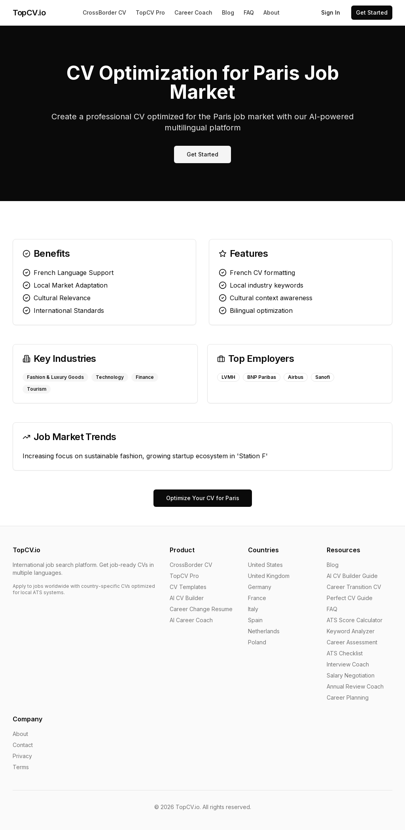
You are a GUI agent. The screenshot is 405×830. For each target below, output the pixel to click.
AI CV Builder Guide (352, 575)
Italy (253, 609)
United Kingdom (269, 575)
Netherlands (264, 631)
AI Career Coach (191, 620)
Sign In (330, 12)
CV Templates (188, 586)
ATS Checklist (345, 653)
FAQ (249, 12)
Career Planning (348, 697)
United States (265, 564)
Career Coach (193, 12)
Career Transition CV (354, 586)
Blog (228, 12)
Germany (259, 586)
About (271, 12)
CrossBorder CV (104, 12)
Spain (255, 620)
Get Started (372, 12)
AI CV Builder (187, 598)
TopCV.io (29, 12)
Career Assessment (352, 642)
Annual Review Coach (355, 686)
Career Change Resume (201, 609)
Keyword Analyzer (351, 631)
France (257, 598)
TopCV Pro (150, 12)
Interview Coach (348, 664)
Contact (23, 745)
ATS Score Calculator (354, 620)
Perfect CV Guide (350, 598)
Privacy (22, 756)
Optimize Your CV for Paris (202, 498)
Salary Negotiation (351, 675)
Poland (257, 642)
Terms (21, 767)
